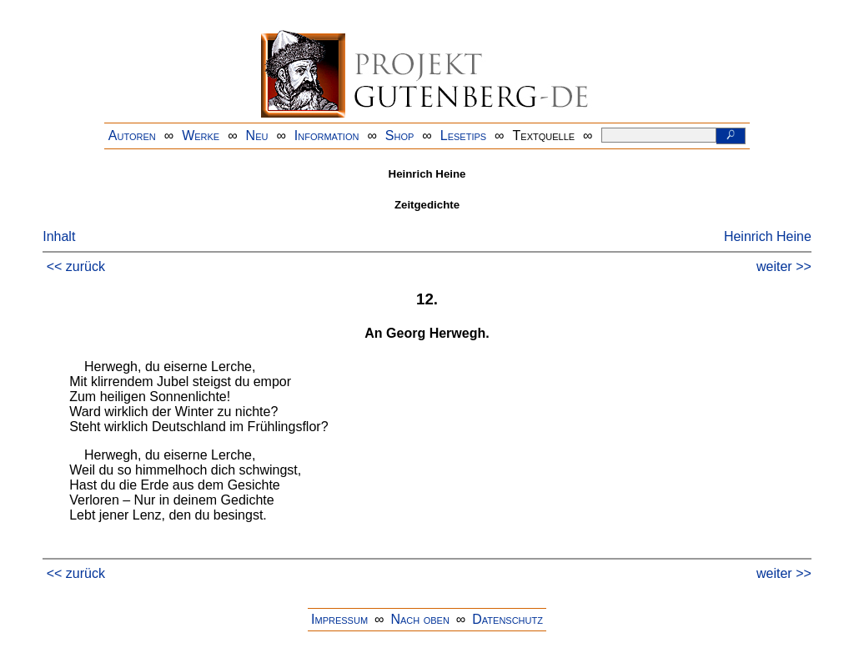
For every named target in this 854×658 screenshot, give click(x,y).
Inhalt (59, 236)
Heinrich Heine (767, 236)
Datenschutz (507, 619)
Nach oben (419, 619)
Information (326, 135)
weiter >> (783, 266)
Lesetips (463, 135)
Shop (399, 135)
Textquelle (544, 135)
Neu (257, 135)
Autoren (132, 135)
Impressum (339, 619)
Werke (200, 135)
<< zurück (76, 266)
